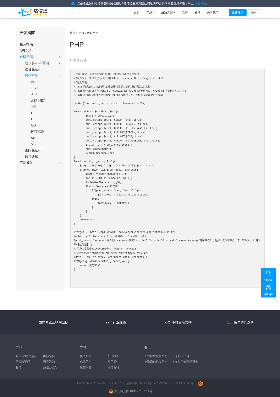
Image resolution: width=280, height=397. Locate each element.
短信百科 (113, 367)
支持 (185, 12)
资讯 (197, 12)
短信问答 (86, 367)
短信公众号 (50, 367)
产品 (150, 12)
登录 (254, 12)
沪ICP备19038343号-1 (182, 383)
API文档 (113, 356)
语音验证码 (23, 361)
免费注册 (237, 12)
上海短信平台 (180, 356)
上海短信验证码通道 (185, 361)
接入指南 (86, 356)
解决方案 (168, 12)
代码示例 (86, 361)
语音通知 (49, 361)
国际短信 (49, 356)
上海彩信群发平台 (156, 361)
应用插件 (113, 361)
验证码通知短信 (26, 356)
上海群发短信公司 (156, 356)
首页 (137, 12)
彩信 (18, 367)
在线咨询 (269, 279)
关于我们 (213, 12)
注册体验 (200, 3)
